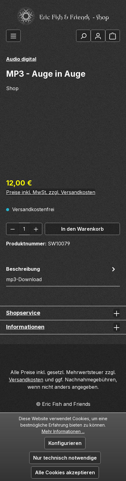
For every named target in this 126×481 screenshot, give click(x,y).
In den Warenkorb (82, 229)
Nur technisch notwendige (65, 458)
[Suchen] (83, 36)
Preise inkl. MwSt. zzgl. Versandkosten (50, 192)
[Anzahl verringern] (12, 229)
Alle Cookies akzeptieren (65, 472)
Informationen (25, 327)
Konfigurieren (65, 443)
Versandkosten (26, 379)
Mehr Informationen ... (63, 431)
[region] (63, 138)
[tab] (61, 274)
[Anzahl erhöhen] (36, 229)
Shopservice (23, 313)
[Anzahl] (24, 229)
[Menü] (13, 36)
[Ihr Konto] (98, 36)
